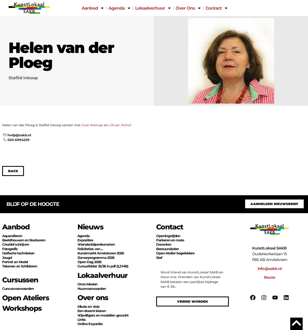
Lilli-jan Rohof (120, 125)
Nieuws (90, 227)
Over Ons (188, 8)
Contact (217, 8)
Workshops (22, 308)
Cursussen (20, 280)
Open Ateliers (25, 297)
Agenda (119, 8)
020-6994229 (16, 140)
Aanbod (93, 8)
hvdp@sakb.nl (17, 135)
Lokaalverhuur (153, 8)
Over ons (92, 297)
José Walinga (92, 125)
